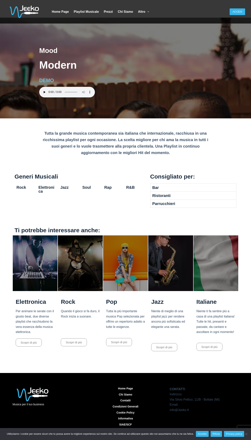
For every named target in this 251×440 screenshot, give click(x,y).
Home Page (60, 11)
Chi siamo (125, 11)
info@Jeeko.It (179, 410)
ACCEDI (237, 11)
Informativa (125, 418)
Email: (174, 404)
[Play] (35, 263)
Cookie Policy (125, 412)
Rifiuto (216, 433)
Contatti (125, 400)
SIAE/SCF (125, 424)
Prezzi (108, 11)
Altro (144, 11)
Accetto (202, 433)
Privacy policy (234, 433)
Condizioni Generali (125, 406)
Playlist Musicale (86, 11)
